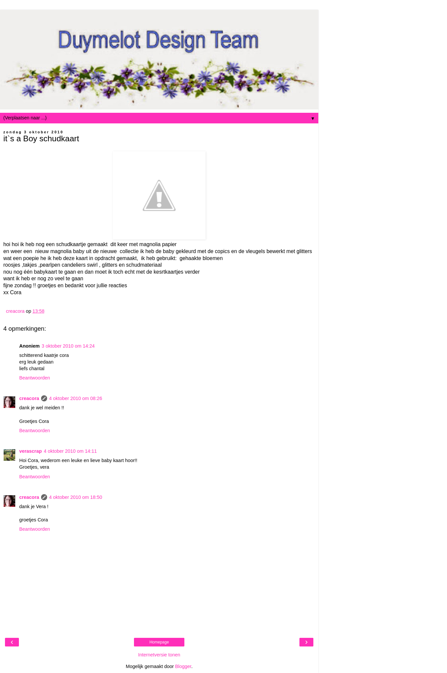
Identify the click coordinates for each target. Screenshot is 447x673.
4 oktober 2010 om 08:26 (75, 398)
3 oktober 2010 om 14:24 (68, 346)
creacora (29, 398)
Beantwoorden (34, 377)
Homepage (159, 642)
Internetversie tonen (159, 654)
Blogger (183, 666)
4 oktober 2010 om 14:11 (70, 451)
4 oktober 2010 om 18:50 (75, 497)
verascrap (30, 451)
